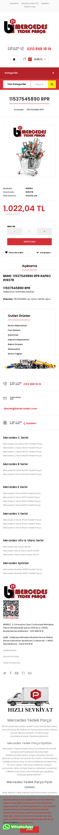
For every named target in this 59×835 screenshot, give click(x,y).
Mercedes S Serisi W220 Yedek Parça (22, 519)
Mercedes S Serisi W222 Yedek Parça (22, 527)
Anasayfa (19, 109)
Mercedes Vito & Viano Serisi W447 (21, 554)
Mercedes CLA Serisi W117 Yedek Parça (22, 443)
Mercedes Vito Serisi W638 (16, 546)
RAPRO (29, 188)
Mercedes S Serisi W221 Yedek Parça (22, 523)
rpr (28, 299)
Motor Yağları (15, 353)
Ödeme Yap (29, 6)
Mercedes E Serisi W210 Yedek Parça (21, 493)
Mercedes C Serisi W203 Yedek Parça (22, 447)
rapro (48, 299)
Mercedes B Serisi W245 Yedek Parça (22, 470)
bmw (34, 299)
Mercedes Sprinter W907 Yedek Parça (22, 573)
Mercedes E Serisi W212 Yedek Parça (21, 501)
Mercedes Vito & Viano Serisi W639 (21, 550)
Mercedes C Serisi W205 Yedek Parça (22, 455)
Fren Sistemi (14, 330)
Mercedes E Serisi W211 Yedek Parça (21, 497)
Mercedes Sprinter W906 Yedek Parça (22, 569)
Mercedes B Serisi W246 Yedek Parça (22, 474)
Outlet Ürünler (19, 316)
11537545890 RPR (35, 109)
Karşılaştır (44, 252)
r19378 (40, 299)
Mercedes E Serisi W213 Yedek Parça (21, 505)
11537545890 (20, 299)
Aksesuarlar (14, 349)
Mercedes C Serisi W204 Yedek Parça (22, 451)
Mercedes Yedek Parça (29, 720)
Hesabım (14, 3)
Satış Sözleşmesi (11, 662)
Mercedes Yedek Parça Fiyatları (29, 743)
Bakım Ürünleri (15, 344)
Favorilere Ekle (14, 252)
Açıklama (29, 266)
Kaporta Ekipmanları (18, 339)
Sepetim (45, 3)
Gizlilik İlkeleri (9, 650)
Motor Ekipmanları (17, 325)
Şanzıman (13, 334)
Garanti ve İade (11, 656)
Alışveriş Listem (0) (30, 3)
